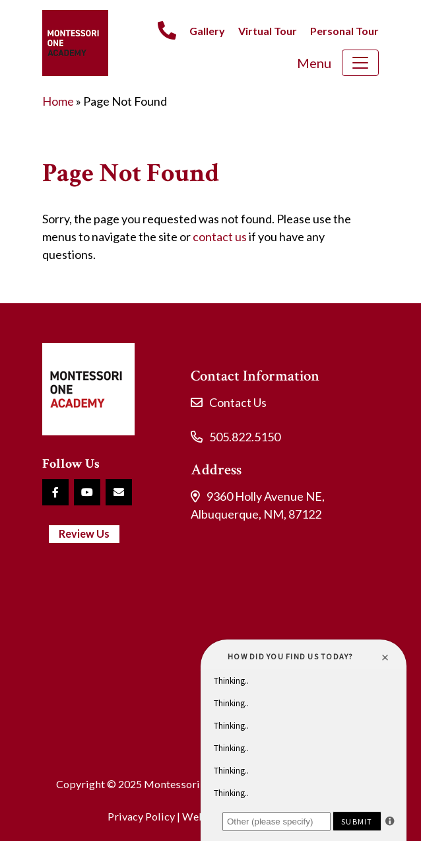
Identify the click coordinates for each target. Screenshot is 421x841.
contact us (220, 236)
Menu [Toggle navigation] (314, 63)
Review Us (84, 533)
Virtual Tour (267, 30)
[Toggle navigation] (360, 63)
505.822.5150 (244, 436)
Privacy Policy (141, 816)
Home (58, 101)
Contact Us (238, 402)
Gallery (207, 30)
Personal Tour (344, 30)
